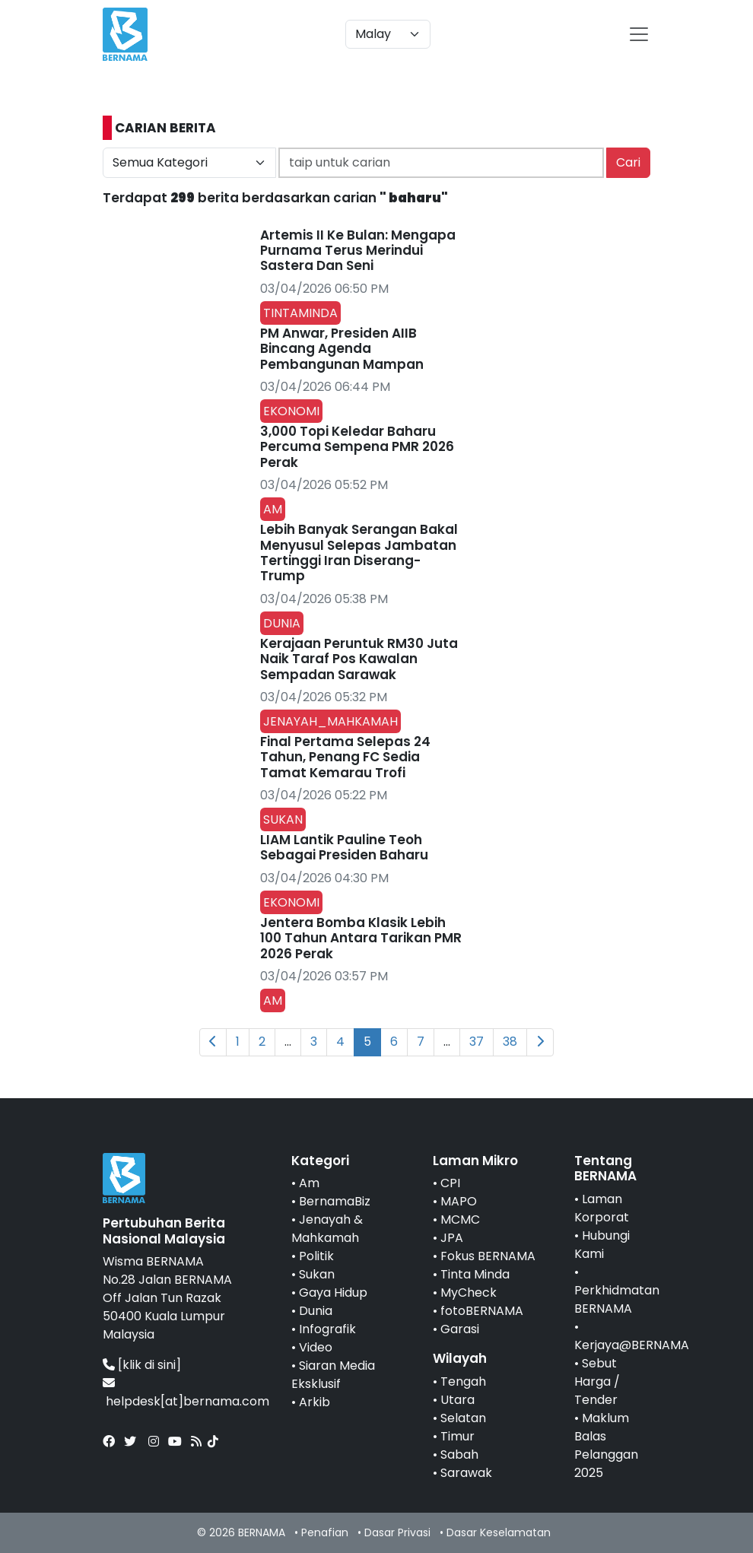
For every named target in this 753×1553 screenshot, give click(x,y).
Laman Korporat (601, 1208)
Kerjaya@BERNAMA (631, 1345)
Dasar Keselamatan (498, 1532)
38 (510, 1041)
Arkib (314, 1402)
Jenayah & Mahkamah (327, 1229)
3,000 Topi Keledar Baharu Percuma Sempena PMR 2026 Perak (357, 447)
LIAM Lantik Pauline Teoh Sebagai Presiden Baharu (344, 847)
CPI (450, 1183)
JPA (451, 1238)
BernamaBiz (334, 1201)
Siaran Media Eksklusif (333, 1375)
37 (476, 1041)
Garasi (459, 1329)
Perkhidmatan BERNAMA (616, 1299)
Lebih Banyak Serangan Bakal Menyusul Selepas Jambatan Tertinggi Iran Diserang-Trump (359, 552)
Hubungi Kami (602, 1244)
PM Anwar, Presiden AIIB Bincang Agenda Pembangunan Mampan (342, 348)
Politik (316, 1256)
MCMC (460, 1219)
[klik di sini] (149, 1365)
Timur (457, 1436)
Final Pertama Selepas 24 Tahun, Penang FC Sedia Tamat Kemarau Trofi (345, 757)
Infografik (327, 1329)
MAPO (458, 1201)
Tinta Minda (475, 1274)
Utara (457, 1399)
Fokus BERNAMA (487, 1256)
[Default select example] (388, 34)
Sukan (317, 1274)
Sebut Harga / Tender (597, 1381)
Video (315, 1347)
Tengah (463, 1381)
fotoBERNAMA (481, 1311)
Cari (628, 162)
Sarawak (466, 1473)
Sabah (459, 1454)
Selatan (463, 1418)
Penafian (324, 1532)
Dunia (315, 1311)
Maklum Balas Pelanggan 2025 (606, 1445)
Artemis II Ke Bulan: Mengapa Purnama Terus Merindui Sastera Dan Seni (358, 250)
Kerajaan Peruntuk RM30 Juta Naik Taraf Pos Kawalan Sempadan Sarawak (359, 659)
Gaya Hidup (333, 1292)
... (287, 1041)
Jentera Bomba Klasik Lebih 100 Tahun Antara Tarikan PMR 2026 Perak (361, 938)
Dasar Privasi (397, 1532)
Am (309, 1183)
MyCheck (468, 1292)
